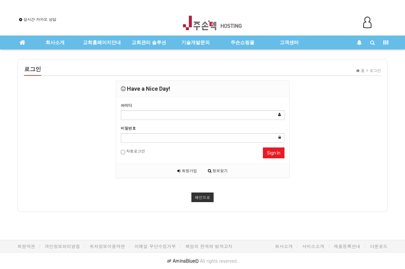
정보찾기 (218, 170)
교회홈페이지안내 (102, 42)
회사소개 (55, 42)
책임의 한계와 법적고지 (209, 246)
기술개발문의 (195, 42)
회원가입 (187, 170)
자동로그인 (133, 151)
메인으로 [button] (202, 197)
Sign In (273, 152)
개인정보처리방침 (62, 246)
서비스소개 (313, 246)
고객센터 (289, 42)
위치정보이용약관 (107, 246)
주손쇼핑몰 (242, 42)
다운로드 (379, 246)
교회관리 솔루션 (149, 42)
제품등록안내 (347, 246)
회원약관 (26, 246)
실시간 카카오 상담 (37, 19)
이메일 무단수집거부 (155, 246)
